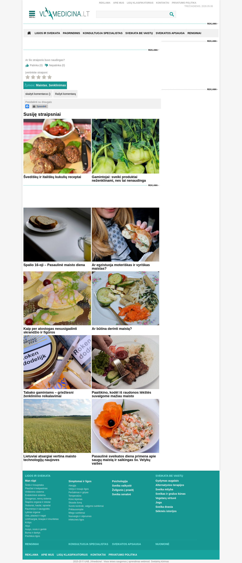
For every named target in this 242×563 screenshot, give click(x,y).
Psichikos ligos (32, 536)
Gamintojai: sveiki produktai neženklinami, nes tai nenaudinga (119, 178)
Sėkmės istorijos (166, 511)
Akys (27, 526)
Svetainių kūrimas (160, 561)
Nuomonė (162, 544)
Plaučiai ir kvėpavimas (36, 488)
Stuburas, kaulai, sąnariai (38, 505)
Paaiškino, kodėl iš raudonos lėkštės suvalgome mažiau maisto (121, 394)
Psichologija (120, 481)
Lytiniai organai (32, 512)
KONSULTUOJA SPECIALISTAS (103, 33)
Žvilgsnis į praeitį (123, 489)
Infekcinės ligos (76, 519)
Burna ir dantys (32, 532)
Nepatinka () (57, 65)
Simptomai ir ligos (80, 481)
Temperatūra (75, 495)
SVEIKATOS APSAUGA (170, 33)
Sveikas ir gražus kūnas (171, 493)
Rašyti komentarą (65, 93)
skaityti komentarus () (37, 93)
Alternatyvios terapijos (170, 485)
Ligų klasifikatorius (140, 3)
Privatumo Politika (184, 3)
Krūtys (28, 522)
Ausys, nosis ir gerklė (36, 529)
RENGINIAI (194, 33)
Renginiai (32, 544)
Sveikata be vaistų (169, 475)
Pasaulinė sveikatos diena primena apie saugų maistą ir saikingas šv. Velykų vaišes (124, 459)
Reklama (104, 3)
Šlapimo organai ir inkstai (37, 502)
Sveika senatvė (121, 494)
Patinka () (36, 65)
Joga (159, 502)
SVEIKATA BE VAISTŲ (139, 33)
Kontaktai (162, 3)
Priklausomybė (76, 509)
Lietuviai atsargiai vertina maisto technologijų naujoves (49, 458)
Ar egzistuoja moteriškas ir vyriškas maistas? (121, 266)
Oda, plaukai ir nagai (35, 515)
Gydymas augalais (167, 480)
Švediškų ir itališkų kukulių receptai (52, 177)
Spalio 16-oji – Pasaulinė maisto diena (54, 265)
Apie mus (118, 3)
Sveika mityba (164, 489)
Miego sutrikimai (77, 513)
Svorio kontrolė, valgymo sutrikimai (86, 506)
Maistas (41, 85)
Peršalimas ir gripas (78, 492)
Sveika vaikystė (122, 485)
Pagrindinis (71, 33)
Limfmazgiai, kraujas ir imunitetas (42, 519)
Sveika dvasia (164, 506)
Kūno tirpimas (75, 499)
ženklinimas (57, 85)
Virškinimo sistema (34, 492)
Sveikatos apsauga (126, 544)
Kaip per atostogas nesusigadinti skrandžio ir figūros (50, 330)
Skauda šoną (75, 502)
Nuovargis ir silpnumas (80, 516)
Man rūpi (30, 480)
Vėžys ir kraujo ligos (79, 489)
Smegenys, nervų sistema (38, 498)
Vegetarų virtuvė (166, 498)
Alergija (72, 485)
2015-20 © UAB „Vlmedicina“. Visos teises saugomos (100, 561)
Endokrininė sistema (35, 495)
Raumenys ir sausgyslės (37, 509)
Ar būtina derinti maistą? (112, 329)
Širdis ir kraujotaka (34, 485)
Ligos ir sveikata (47, 33)
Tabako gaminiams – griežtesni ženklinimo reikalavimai (48, 394)
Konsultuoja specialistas (88, 544)
